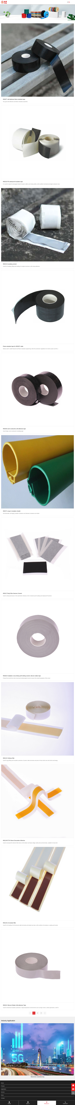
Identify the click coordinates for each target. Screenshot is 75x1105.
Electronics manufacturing (37, 1050)
